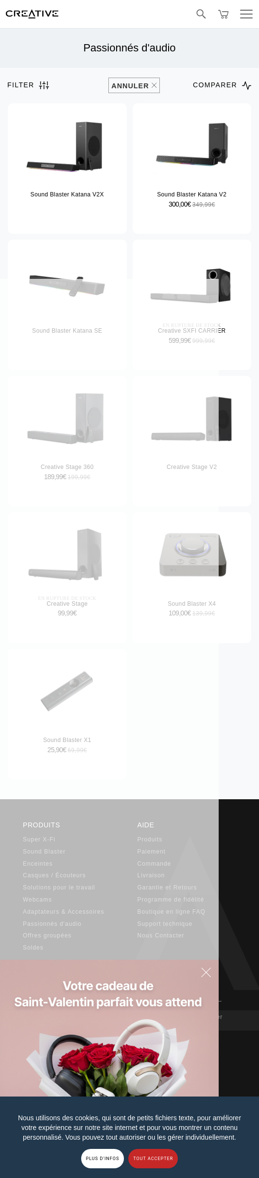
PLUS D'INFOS (103, 1158)
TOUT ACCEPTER (153, 1158)
